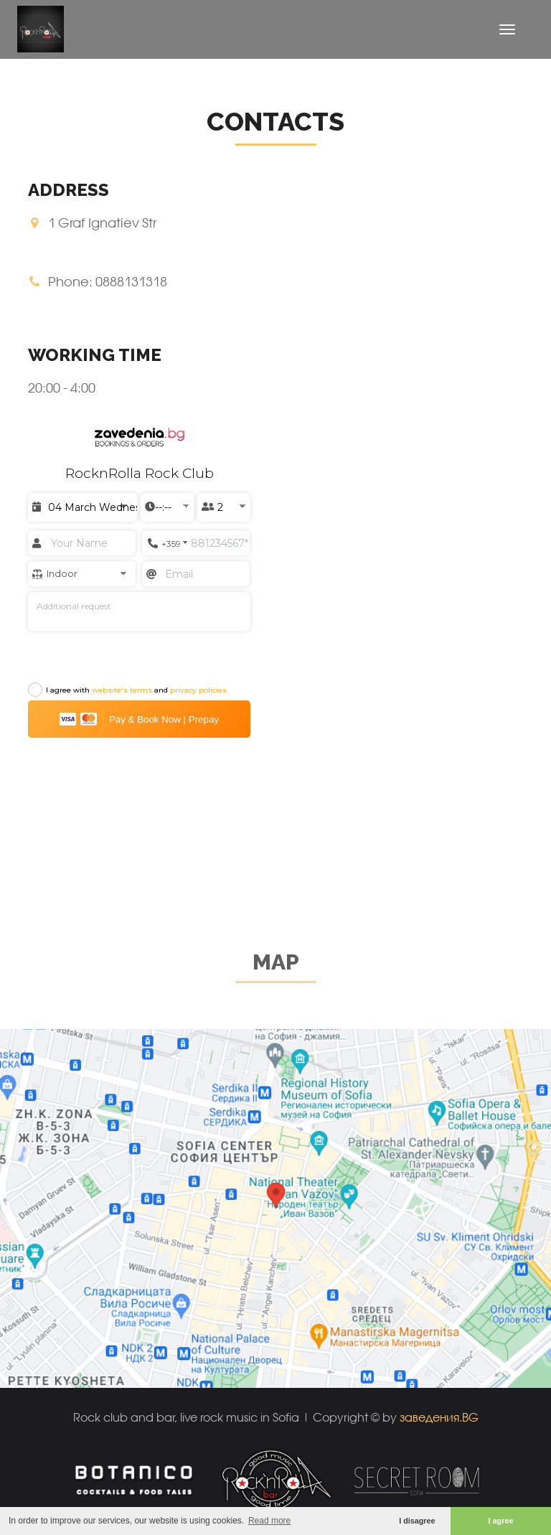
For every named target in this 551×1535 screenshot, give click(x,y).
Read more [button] (269, 1521)
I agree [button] (501, 1520)
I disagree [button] (417, 1520)
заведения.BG (439, 1417)
